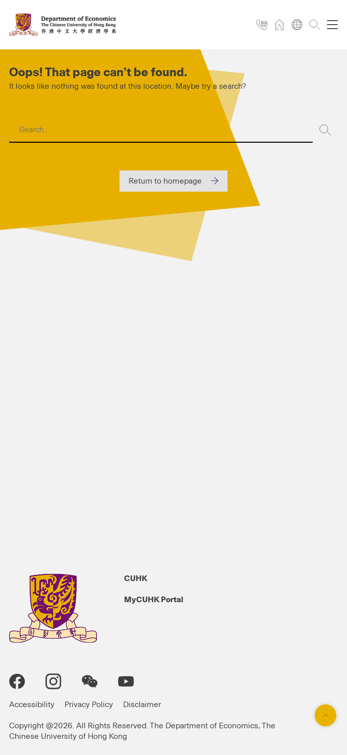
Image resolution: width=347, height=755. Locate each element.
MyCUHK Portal (153, 600)
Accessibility (31, 705)
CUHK (135, 578)
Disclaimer (142, 705)
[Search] (325, 130)
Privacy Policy (89, 705)
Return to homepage (165, 181)
